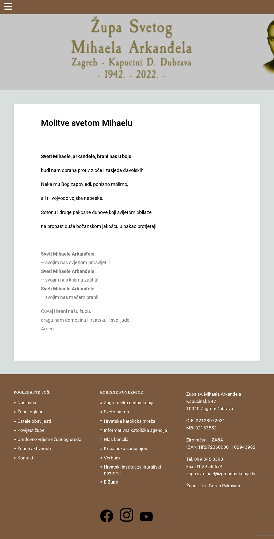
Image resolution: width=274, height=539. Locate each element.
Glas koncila (116, 439)
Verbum (112, 458)
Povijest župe (30, 430)
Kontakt (25, 458)
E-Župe (111, 482)
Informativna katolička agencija (135, 430)
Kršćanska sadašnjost (126, 448)
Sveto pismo (116, 411)
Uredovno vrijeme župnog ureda (49, 439)
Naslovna (26, 402)
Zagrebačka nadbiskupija (129, 402)
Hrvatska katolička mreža (129, 421)
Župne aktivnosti (34, 448)
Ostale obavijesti (34, 421)
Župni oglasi (29, 411)
